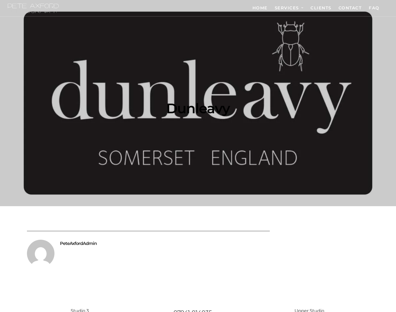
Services (287, 7)
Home (260, 7)
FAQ (374, 7)
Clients (320, 7)
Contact (350, 7)
